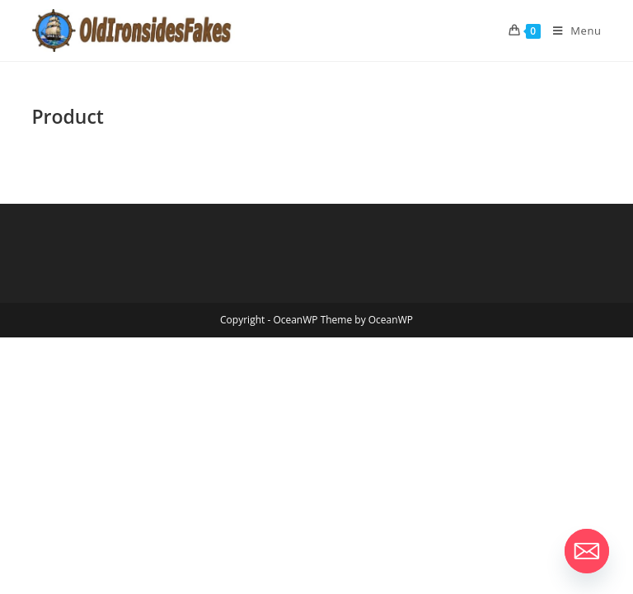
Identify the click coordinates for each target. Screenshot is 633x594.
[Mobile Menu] (571, 30)
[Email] (587, 551)
